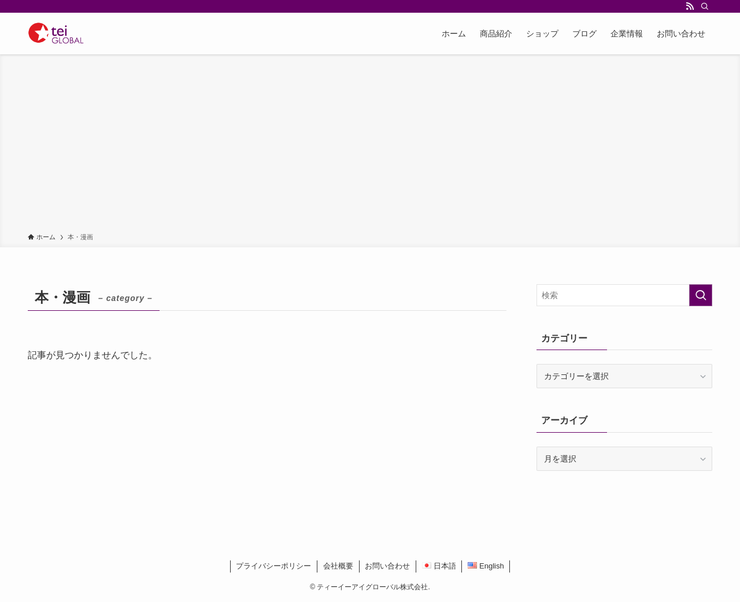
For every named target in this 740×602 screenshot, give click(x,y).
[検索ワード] (624, 295)
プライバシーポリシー (273, 566)
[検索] (704, 6)
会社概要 (338, 566)
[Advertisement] (370, 145)
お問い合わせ (387, 566)
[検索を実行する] (700, 295)
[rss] (689, 6)
